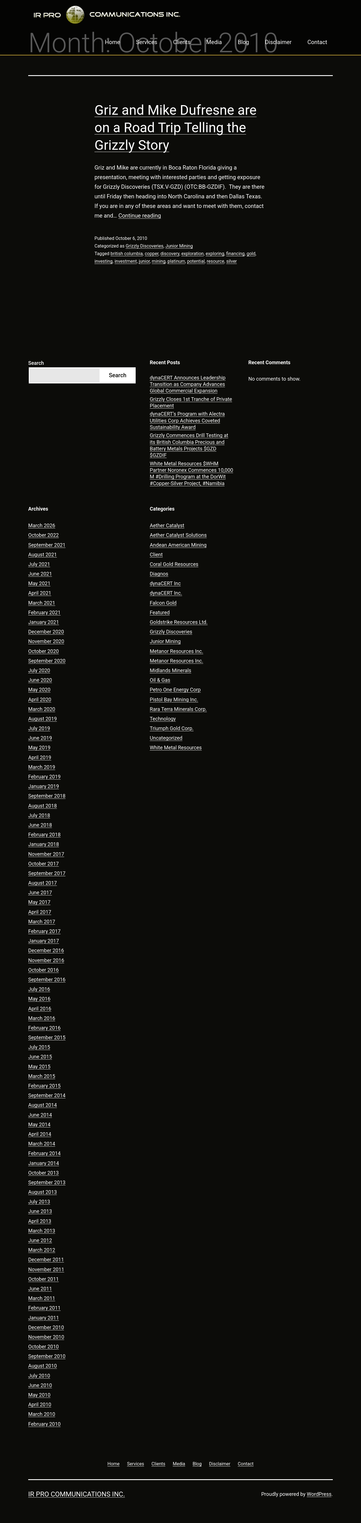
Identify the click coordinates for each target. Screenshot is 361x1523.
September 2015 (46, 1037)
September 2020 (46, 661)
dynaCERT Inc (165, 583)
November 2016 (46, 960)
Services (146, 42)
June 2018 (40, 825)
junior (144, 261)
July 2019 (39, 728)
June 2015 (40, 1057)
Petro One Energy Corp (175, 690)
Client (156, 554)
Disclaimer (278, 42)
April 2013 (39, 1221)
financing (235, 253)
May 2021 (39, 583)
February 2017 (44, 931)
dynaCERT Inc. (166, 593)
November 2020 (46, 641)
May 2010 (39, 1395)
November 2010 (46, 1337)
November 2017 (46, 854)
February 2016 (44, 1028)
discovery (169, 253)
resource (215, 261)
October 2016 (43, 970)
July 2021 (39, 564)
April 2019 (39, 757)
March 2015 (41, 1076)
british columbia (127, 253)
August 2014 (42, 1105)
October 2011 (43, 1279)
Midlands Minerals (170, 670)
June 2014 (40, 1115)
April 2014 (39, 1134)
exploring (215, 253)
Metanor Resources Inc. (176, 651)
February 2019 (44, 777)
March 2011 (41, 1298)
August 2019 (42, 719)
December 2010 (46, 1327)
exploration (192, 253)
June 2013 (40, 1211)
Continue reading (139, 215)
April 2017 (39, 912)
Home (112, 42)
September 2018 (46, 796)
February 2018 (44, 835)
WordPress (319, 1494)
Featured (160, 612)
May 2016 (39, 999)
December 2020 (46, 632)
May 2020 (39, 690)
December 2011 (46, 1259)
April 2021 (39, 593)
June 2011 (40, 1289)
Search (36, 363)
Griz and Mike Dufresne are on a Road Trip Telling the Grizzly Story (175, 127)
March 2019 (41, 767)
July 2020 (39, 670)
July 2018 (39, 815)
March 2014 (41, 1144)
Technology (163, 719)
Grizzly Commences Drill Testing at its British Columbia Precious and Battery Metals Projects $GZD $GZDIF (189, 445)
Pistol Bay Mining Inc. (174, 699)
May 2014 (39, 1124)
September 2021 (46, 545)
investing (103, 261)
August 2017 (42, 883)
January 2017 (43, 941)
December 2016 (46, 950)
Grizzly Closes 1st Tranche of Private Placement (191, 402)
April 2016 (39, 1009)
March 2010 (41, 1414)
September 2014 (46, 1095)
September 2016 (46, 979)
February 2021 (44, 612)
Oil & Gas (160, 680)
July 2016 (39, 989)
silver (231, 261)
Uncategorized (166, 738)
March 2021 (41, 603)
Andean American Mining (178, 545)
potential (195, 261)
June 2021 (40, 574)
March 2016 (41, 1018)
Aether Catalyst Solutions (178, 535)
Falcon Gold (163, 603)
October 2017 (43, 864)
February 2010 (44, 1424)
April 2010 (39, 1404)
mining (158, 261)
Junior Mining (179, 246)
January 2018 (43, 844)
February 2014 (44, 1153)
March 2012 (41, 1250)
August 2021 (42, 554)
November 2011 (46, 1269)
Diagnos (159, 574)
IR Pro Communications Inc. (76, 1494)
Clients (181, 42)
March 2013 (41, 1231)
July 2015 (39, 1047)
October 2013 (43, 1173)
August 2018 (42, 806)
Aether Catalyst (167, 525)
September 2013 (46, 1182)
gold (250, 253)
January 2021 (43, 622)
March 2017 (41, 922)
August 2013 (42, 1192)
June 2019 (40, 738)
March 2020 (41, 709)
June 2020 (40, 680)
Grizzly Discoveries (144, 246)
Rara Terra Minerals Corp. (178, 709)
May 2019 (39, 747)
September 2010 (46, 1356)
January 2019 (43, 786)
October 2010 (43, 1347)
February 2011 (44, 1308)
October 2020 (43, 651)
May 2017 (39, 902)
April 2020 (39, 699)
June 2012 (40, 1240)
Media (214, 42)
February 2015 (44, 1086)
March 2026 (41, 525)
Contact (317, 42)
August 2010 (42, 1366)
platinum (176, 261)
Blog (243, 42)
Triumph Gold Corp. (171, 728)
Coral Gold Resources (174, 564)
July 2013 (39, 1202)
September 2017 (46, 873)
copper (151, 253)
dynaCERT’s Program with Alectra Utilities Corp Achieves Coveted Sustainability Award (187, 420)
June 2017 (40, 892)
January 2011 (43, 1318)
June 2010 (40, 1385)
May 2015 (39, 1066)
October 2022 (43, 535)
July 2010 (39, 1376)
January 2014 (43, 1163)
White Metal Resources (176, 747)
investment (126, 261)
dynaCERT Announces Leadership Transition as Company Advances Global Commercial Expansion (188, 384)
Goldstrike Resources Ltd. (179, 622)
